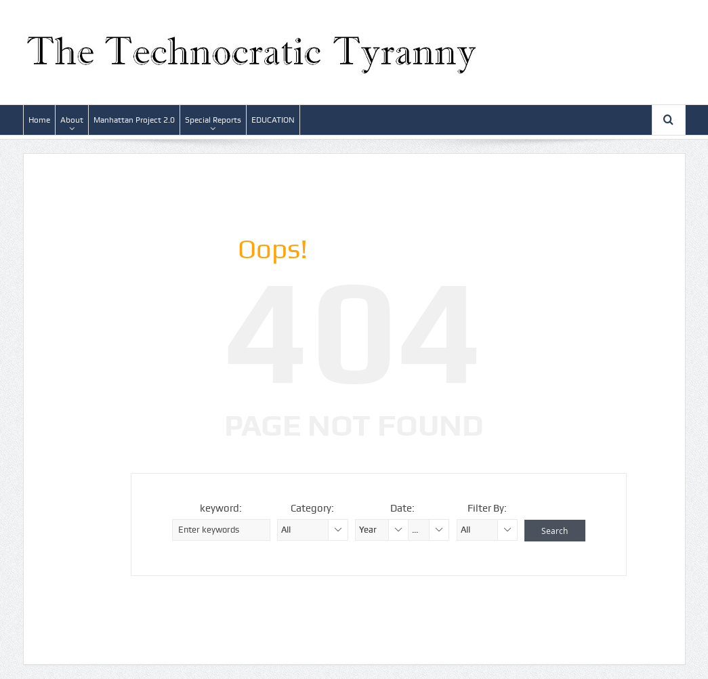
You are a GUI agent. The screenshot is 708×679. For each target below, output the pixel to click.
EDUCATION (273, 120)
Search (554, 530)
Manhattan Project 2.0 (134, 120)
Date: (402, 508)
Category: (312, 508)
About (71, 120)
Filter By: (487, 508)
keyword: (221, 508)
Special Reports (213, 120)
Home (39, 120)
